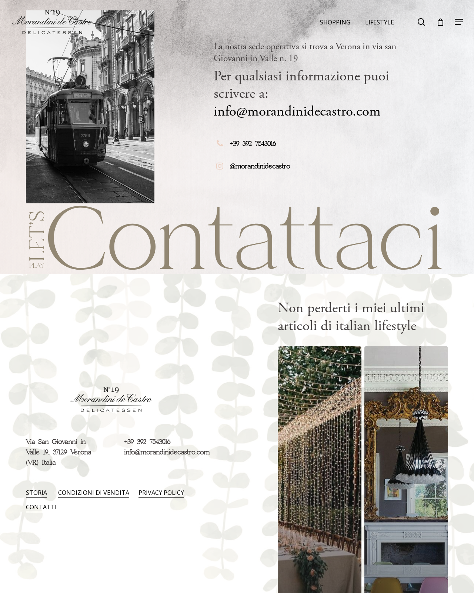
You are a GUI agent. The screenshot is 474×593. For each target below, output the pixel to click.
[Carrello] (440, 22)
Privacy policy (161, 493)
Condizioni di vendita (93, 493)
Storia (36, 493)
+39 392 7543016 (253, 144)
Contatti (41, 507)
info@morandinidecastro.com (297, 111)
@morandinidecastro (260, 166)
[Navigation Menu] (459, 22)
